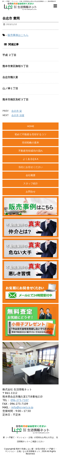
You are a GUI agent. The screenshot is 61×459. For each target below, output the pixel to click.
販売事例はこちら (18, 35)
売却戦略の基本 (30, 142)
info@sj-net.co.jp (22, 407)
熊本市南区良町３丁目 (15, 99)
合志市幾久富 (10, 77)
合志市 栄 (16, 111)
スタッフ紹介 (30, 183)
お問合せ (30, 191)
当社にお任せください (30, 167)
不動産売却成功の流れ (30, 150)
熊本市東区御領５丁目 (15, 66)
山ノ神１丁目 (10, 88)
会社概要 (30, 175)
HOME (30, 126)
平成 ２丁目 (9, 55)
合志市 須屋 (17, 115)
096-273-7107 (20, 400)
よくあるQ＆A (30, 158)
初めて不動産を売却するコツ (30, 134)
